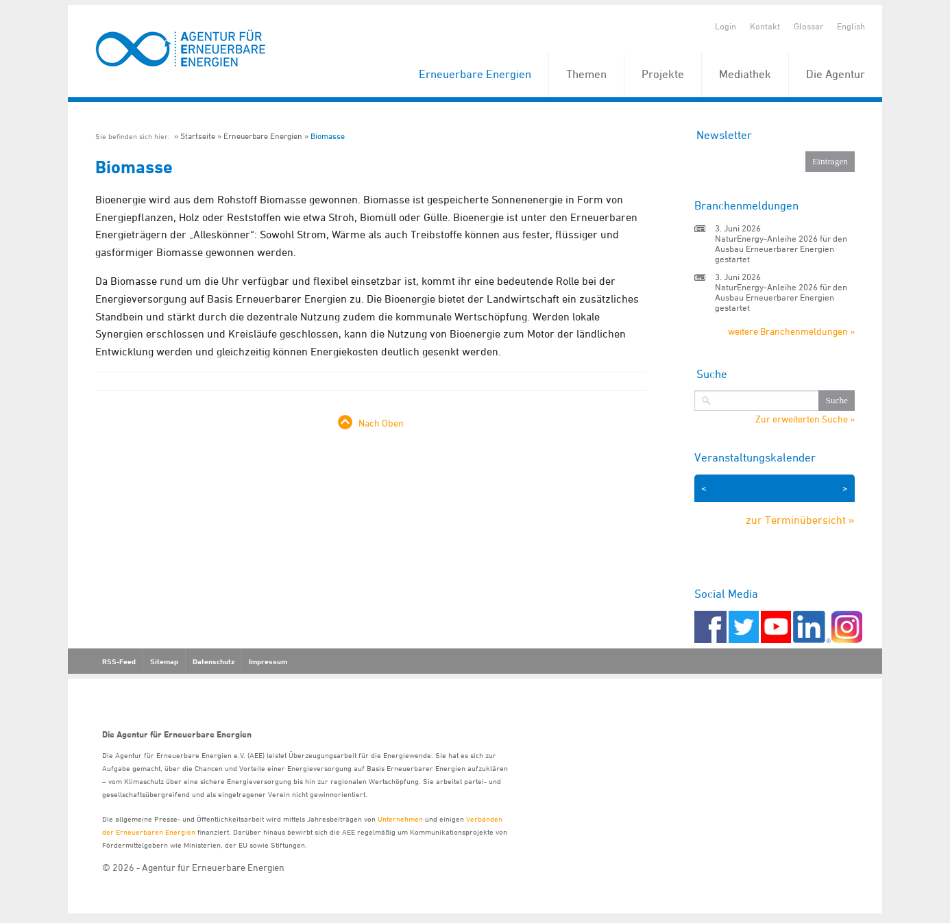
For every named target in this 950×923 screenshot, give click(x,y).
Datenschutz (213, 661)
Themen (586, 74)
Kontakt (765, 26)
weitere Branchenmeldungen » (791, 331)
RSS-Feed (119, 661)
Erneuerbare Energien (475, 74)
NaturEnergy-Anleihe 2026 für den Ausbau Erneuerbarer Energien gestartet (781, 248)
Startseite (197, 136)
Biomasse (327, 136)
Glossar (808, 26)
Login (725, 26)
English (851, 26)
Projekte (663, 74)
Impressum (268, 661)
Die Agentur (835, 74)
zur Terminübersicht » (800, 520)
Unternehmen (400, 818)
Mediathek (745, 74)
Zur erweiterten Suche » (805, 419)
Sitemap (164, 661)
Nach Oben (381, 423)
